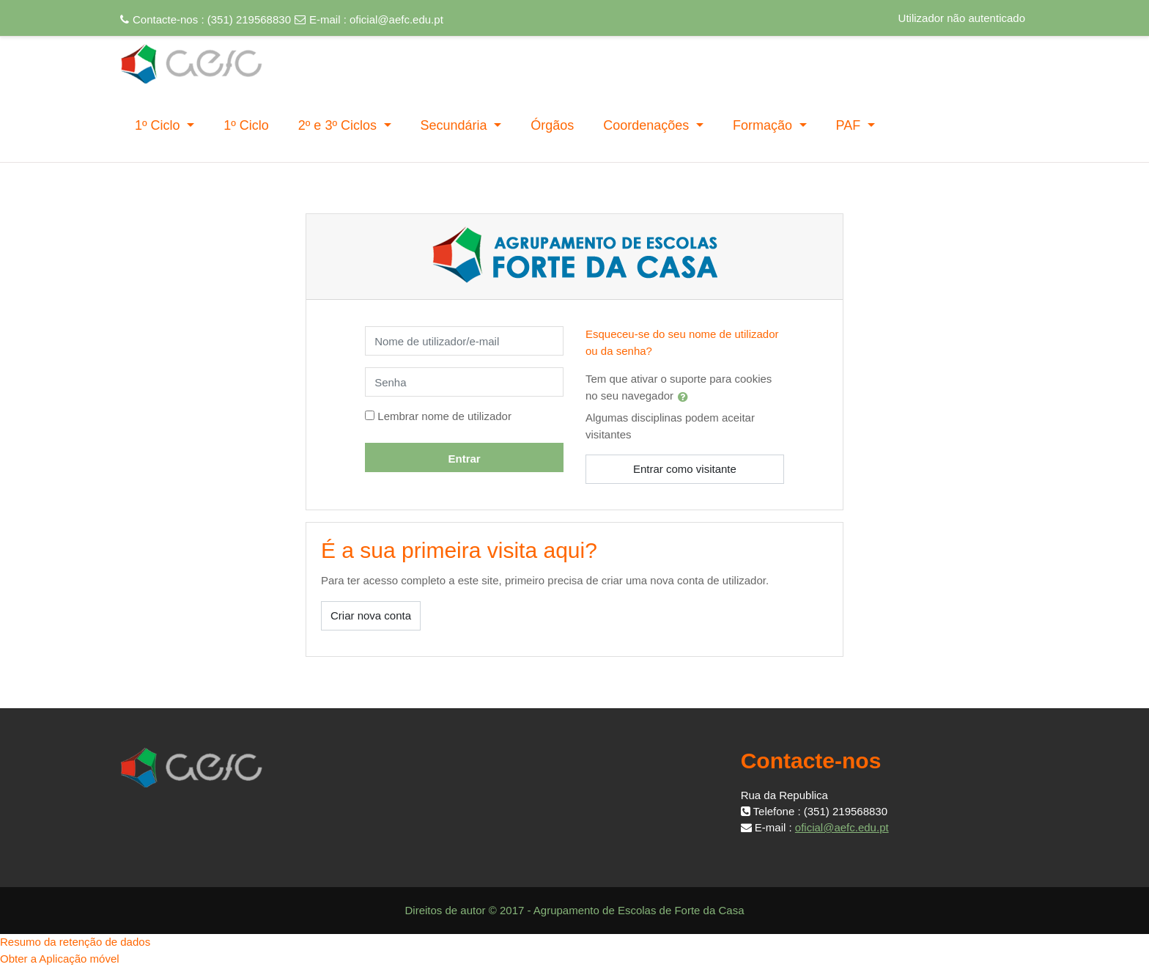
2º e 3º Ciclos (339, 125)
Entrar (464, 458)
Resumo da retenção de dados (75, 941)
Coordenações (647, 125)
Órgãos (552, 125)
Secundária (456, 125)
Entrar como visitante (684, 469)
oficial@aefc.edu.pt (396, 19)
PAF (850, 125)
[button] (685, 396)
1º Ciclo (159, 125)
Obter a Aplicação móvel (59, 958)
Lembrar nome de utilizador (444, 416)
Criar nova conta (370, 615)
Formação (764, 125)
